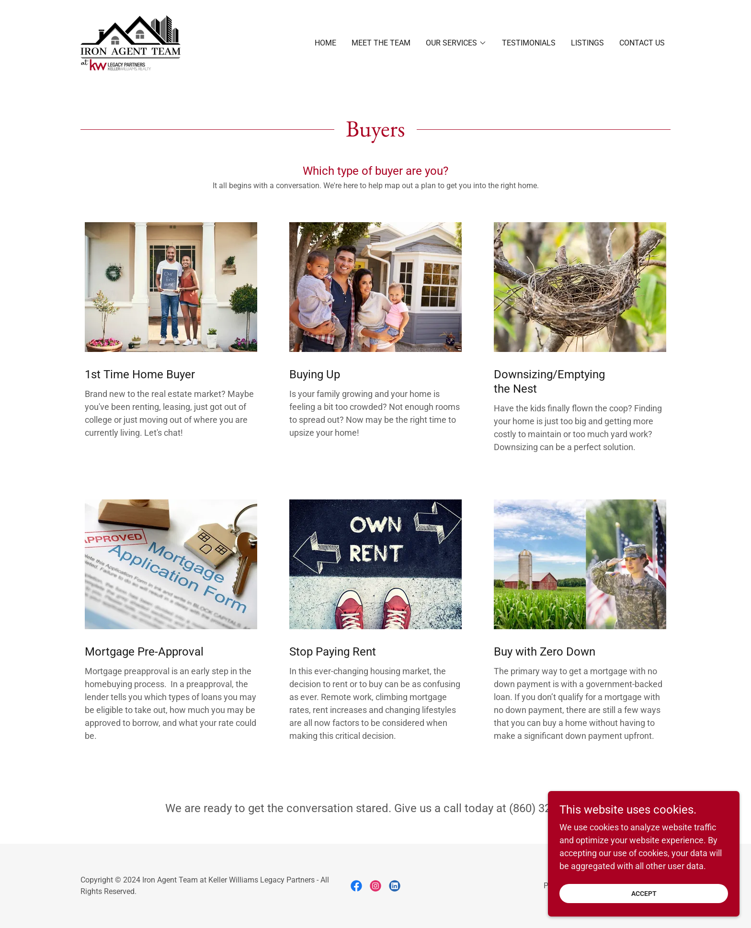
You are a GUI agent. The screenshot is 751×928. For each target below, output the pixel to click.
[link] (130, 42)
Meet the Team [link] (381, 42)
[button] (456, 43)
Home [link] (325, 42)
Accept (644, 900)
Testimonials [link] (529, 42)
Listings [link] (587, 42)
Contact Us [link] (642, 42)
